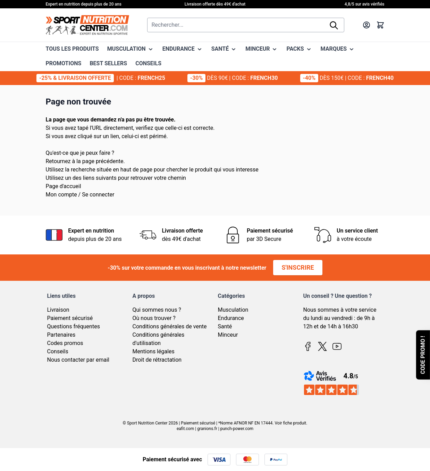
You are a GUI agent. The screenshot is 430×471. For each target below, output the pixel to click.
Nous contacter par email (78, 359)
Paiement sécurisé (70, 318)
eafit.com (185, 428)
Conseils (57, 351)
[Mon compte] (366, 25)
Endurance (231, 318)
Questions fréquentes (73, 326)
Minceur (228, 334)
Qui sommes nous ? (157, 309)
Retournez (58, 161)
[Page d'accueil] (87, 25)
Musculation (233, 309)
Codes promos (65, 343)
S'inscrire (297, 267)
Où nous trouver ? (154, 318)
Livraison (58, 309)
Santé (225, 326)
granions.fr (207, 428)
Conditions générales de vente (170, 326)
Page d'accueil (63, 186)
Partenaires (61, 334)
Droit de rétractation (157, 359)
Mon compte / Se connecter (80, 194)
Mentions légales (154, 351)
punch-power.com (236, 428)
